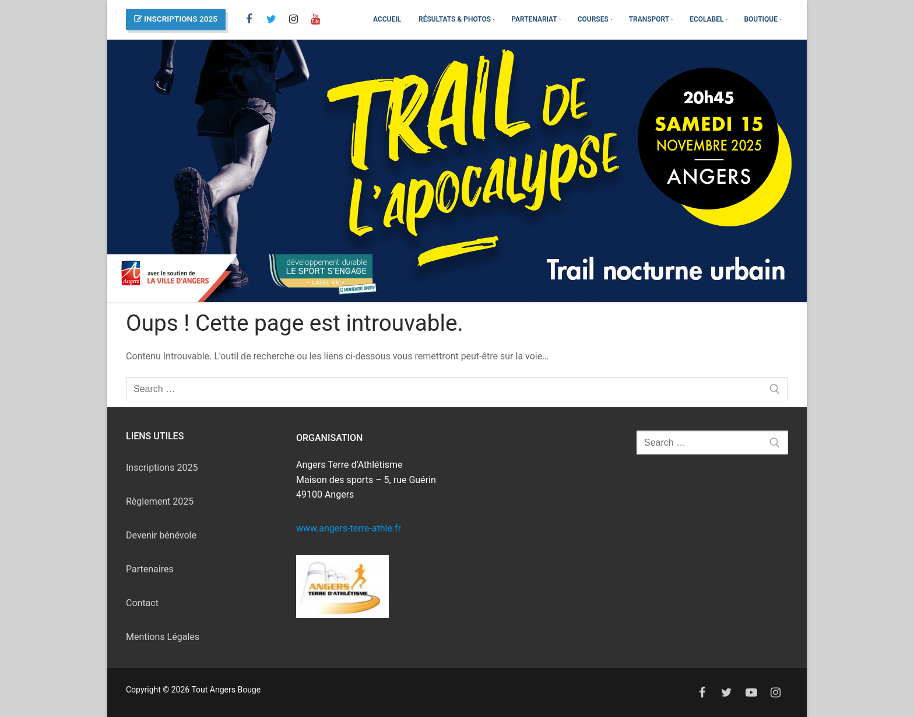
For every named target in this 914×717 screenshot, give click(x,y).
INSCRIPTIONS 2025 (175, 18)
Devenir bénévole (161, 535)
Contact (142, 602)
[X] (271, 19)
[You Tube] (315, 19)
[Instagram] (293, 19)
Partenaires (150, 569)
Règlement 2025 (160, 501)
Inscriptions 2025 (162, 467)
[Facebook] (248, 19)
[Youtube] (751, 692)
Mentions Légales (162, 636)
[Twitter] (726, 692)
